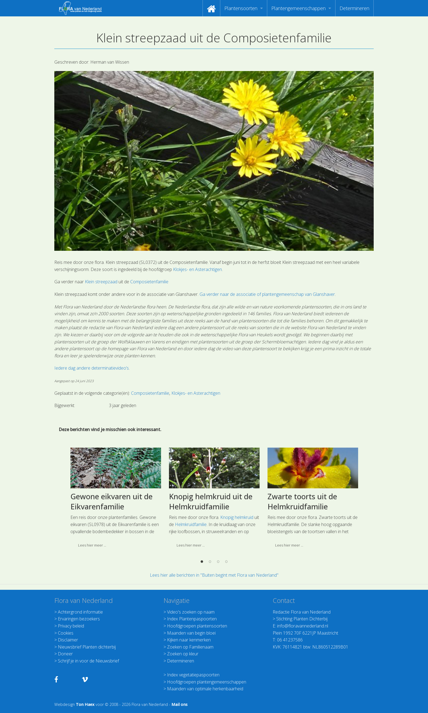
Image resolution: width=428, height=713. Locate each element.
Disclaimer (68, 640)
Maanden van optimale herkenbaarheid (205, 689)
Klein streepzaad (101, 282)
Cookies (65, 633)
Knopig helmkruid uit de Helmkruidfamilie (210, 545)
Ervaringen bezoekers (79, 619)
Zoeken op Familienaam (190, 647)
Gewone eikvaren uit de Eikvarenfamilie (111, 545)
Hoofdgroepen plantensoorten (197, 626)
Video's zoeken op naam (191, 612)
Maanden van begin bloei (191, 633)
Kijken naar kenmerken (189, 640)
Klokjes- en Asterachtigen (197, 269)
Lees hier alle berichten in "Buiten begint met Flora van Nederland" (214, 575)
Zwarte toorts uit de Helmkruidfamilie (302, 545)
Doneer (65, 654)
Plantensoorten (240, 8)
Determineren (354, 8)
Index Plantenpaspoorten (192, 619)
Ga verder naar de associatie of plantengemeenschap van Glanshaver (267, 294)
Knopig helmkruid (236, 561)
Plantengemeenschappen (298, 8)
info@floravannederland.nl (302, 626)
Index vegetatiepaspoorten (193, 675)
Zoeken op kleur (182, 654)
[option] (115, 543)
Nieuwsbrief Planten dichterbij (87, 647)
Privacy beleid (71, 626)
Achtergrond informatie (80, 612)
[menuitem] (211, 8)
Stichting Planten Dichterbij (302, 619)
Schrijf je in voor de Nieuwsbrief (88, 661)
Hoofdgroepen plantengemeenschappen (206, 682)
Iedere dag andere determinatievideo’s (91, 368)
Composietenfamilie (149, 282)
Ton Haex (85, 704)
